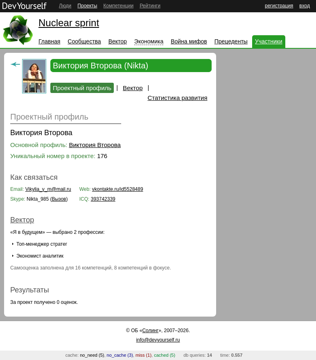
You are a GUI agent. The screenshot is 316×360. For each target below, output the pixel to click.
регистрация (279, 6)
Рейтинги (150, 6)
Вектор (117, 41)
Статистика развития (178, 97)
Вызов (59, 199)
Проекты (87, 6)
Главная (49, 41)
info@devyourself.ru (158, 340)
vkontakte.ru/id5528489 (117, 189)
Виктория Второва (95, 144)
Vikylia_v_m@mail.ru (48, 189)
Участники (268, 41)
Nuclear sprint (68, 22)
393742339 (103, 199)
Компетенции (118, 6)
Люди (65, 6)
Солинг (150, 330)
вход (304, 6)
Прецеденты (231, 41)
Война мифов (189, 41)
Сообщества (84, 41)
